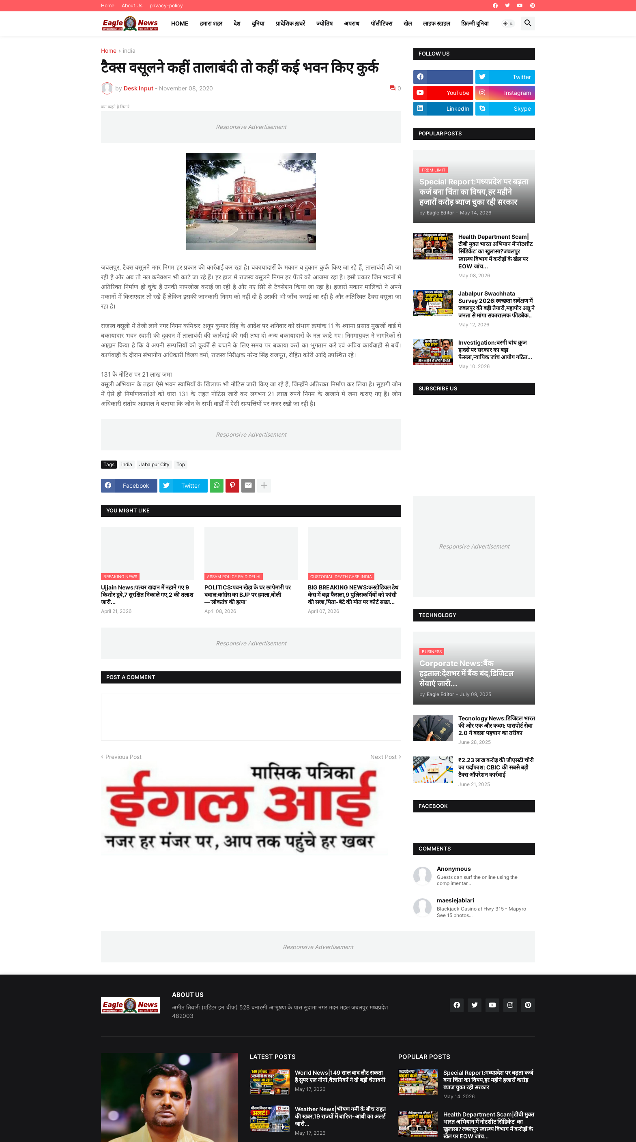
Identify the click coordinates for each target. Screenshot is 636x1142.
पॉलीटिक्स (381, 23)
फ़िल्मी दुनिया (475, 23)
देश (237, 23)
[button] (508, 23)
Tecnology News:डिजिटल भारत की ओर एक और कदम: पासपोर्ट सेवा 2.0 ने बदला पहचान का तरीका (496, 725)
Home (107, 5)
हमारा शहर (211, 23)
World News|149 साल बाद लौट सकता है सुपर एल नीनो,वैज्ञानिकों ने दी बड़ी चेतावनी (340, 1076)
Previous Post (123, 756)
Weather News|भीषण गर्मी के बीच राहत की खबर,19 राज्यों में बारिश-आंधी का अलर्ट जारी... (340, 1116)
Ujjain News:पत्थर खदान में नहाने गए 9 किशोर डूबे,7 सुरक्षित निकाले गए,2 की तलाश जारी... (147, 594)
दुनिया (258, 23)
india (129, 51)
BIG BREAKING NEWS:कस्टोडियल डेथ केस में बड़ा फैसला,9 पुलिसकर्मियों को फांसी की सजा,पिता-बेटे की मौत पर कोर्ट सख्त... (353, 594)
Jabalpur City (154, 464)
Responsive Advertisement (251, 126)
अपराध (351, 23)
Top (180, 464)
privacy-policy (166, 5)
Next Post (383, 756)
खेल (408, 23)
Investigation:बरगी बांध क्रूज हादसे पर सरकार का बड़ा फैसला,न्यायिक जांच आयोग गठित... (495, 349)
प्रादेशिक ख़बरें (290, 23)
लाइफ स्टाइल (436, 23)
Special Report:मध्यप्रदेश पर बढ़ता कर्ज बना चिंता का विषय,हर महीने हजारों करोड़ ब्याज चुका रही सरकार (488, 1080)
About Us (132, 5)
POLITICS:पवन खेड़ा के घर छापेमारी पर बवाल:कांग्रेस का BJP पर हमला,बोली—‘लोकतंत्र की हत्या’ (247, 594)
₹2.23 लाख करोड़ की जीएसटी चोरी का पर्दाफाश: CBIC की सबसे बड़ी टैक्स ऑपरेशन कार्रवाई (496, 767)
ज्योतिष (324, 23)
